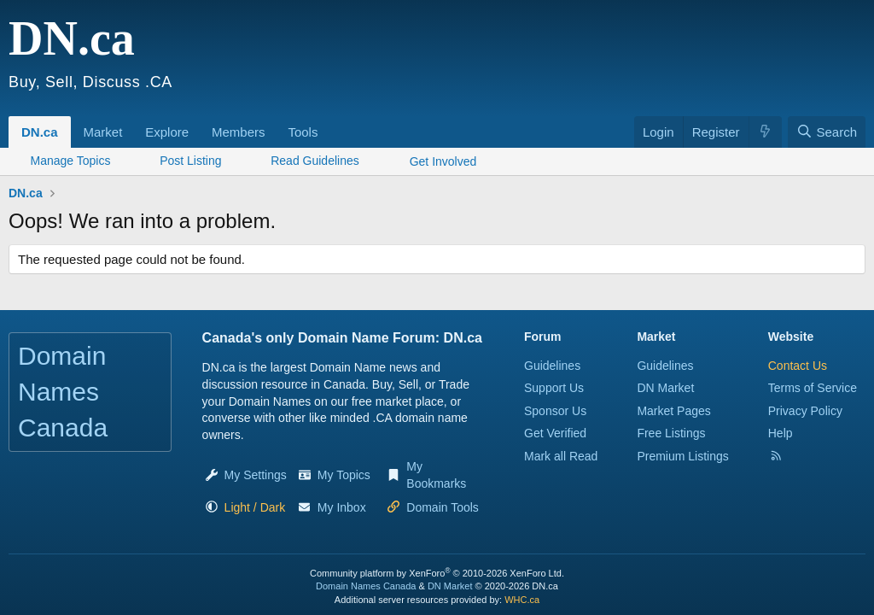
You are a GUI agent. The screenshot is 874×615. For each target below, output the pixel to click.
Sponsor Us (555, 411)
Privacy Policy (805, 411)
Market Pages (673, 411)
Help (780, 433)
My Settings (255, 475)
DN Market (665, 388)
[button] (128, 123)
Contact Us (797, 365)
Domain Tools (442, 507)
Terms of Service (812, 388)
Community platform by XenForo (437, 573)
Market (103, 132)
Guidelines (552, 365)
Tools (303, 132)
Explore (167, 132)
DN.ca (39, 132)
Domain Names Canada (366, 586)
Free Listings (671, 433)
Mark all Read (560, 456)
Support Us (554, 388)
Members (238, 132)
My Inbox (342, 507)
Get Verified (555, 433)
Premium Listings (682, 456)
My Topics (344, 475)
